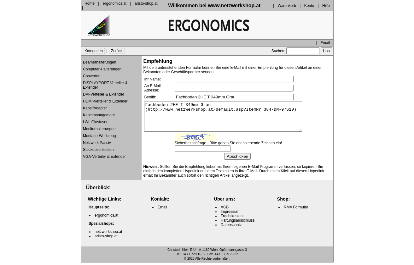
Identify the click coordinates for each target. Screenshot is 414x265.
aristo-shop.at (146, 4)
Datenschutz (231, 227)
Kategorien (94, 48)
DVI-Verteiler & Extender (103, 91)
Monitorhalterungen (99, 126)
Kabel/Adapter (95, 105)
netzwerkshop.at (108, 234)
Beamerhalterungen (99, 59)
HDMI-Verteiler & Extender (105, 98)
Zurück (117, 48)
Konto (309, 4)
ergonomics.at (114, 4)
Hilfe (326, 4)
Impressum (230, 214)
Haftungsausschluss (237, 223)
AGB (225, 209)
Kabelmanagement (99, 112)
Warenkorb (287, 4)
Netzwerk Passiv (97, 139)
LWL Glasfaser (95, 119)
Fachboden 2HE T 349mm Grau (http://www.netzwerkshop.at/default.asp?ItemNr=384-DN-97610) (232, 116)
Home (90, 4)
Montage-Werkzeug (99, 132)
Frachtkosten (231, 218)
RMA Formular (296, 209)
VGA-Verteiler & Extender (104, 153)
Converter (91, 73)
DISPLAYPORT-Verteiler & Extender (105, 82)
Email (325, 39)
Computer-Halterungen (102, 66)
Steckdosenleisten (98, 146)
